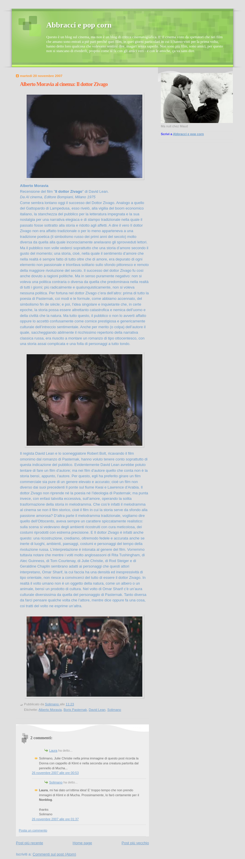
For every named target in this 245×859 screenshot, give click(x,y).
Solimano (114, 709)
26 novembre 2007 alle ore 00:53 (55, 772)
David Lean (97, 709)
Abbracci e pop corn (79, 25)
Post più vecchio (135, 843)
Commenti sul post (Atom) (54, 854)
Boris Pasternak (75, 709)
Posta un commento (33, 830)
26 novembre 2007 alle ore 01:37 (55, 819)
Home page (82, 843)
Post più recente (29, 843)
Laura (53, 750)
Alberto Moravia (50, 709)
